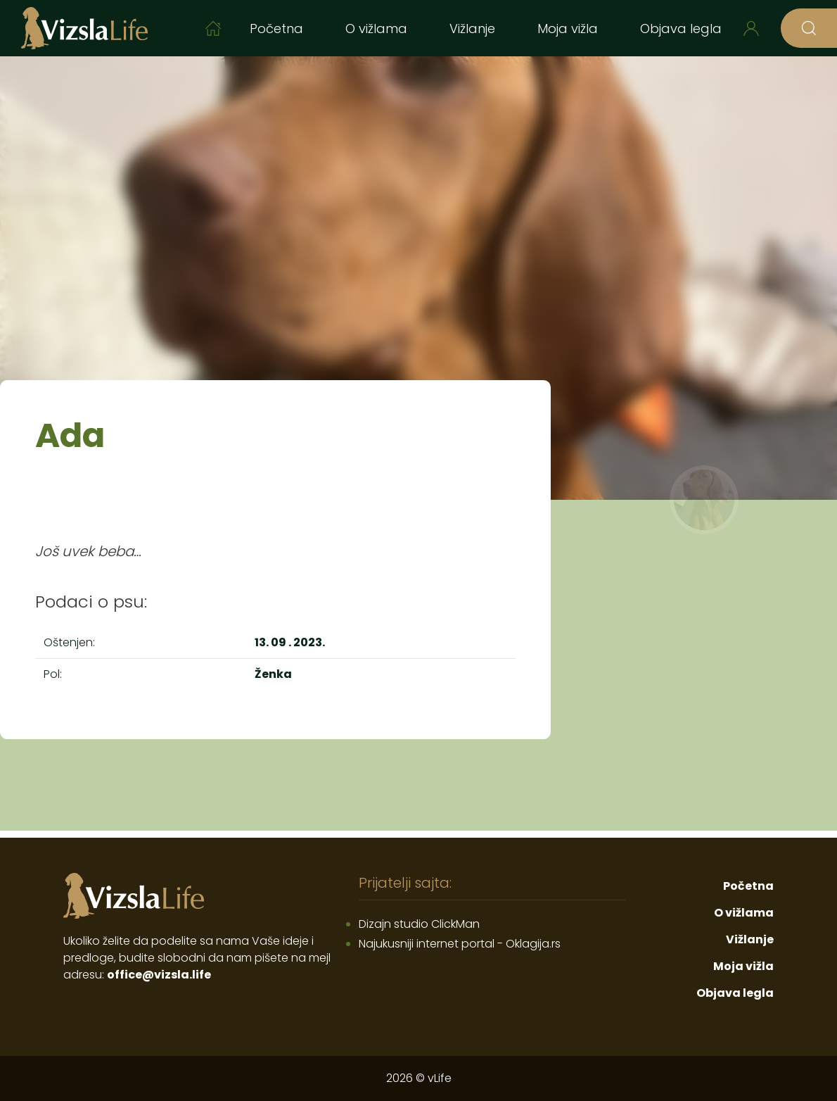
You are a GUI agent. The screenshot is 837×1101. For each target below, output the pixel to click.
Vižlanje (472, 28)
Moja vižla (567, 28)
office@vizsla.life (159, 975)
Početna (276, 28)
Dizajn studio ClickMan (419, 924)
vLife (440, 1078)
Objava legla (681, 28)
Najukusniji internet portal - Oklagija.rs (460, 944)
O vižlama (376, 28)
